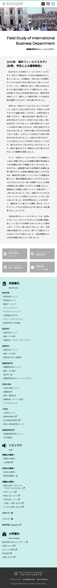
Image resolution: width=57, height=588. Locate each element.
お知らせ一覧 (7, 513)
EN (43, 4)
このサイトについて (15, 579)
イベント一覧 (7, 519)
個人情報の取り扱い (29, 579)
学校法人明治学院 (42, 579)
